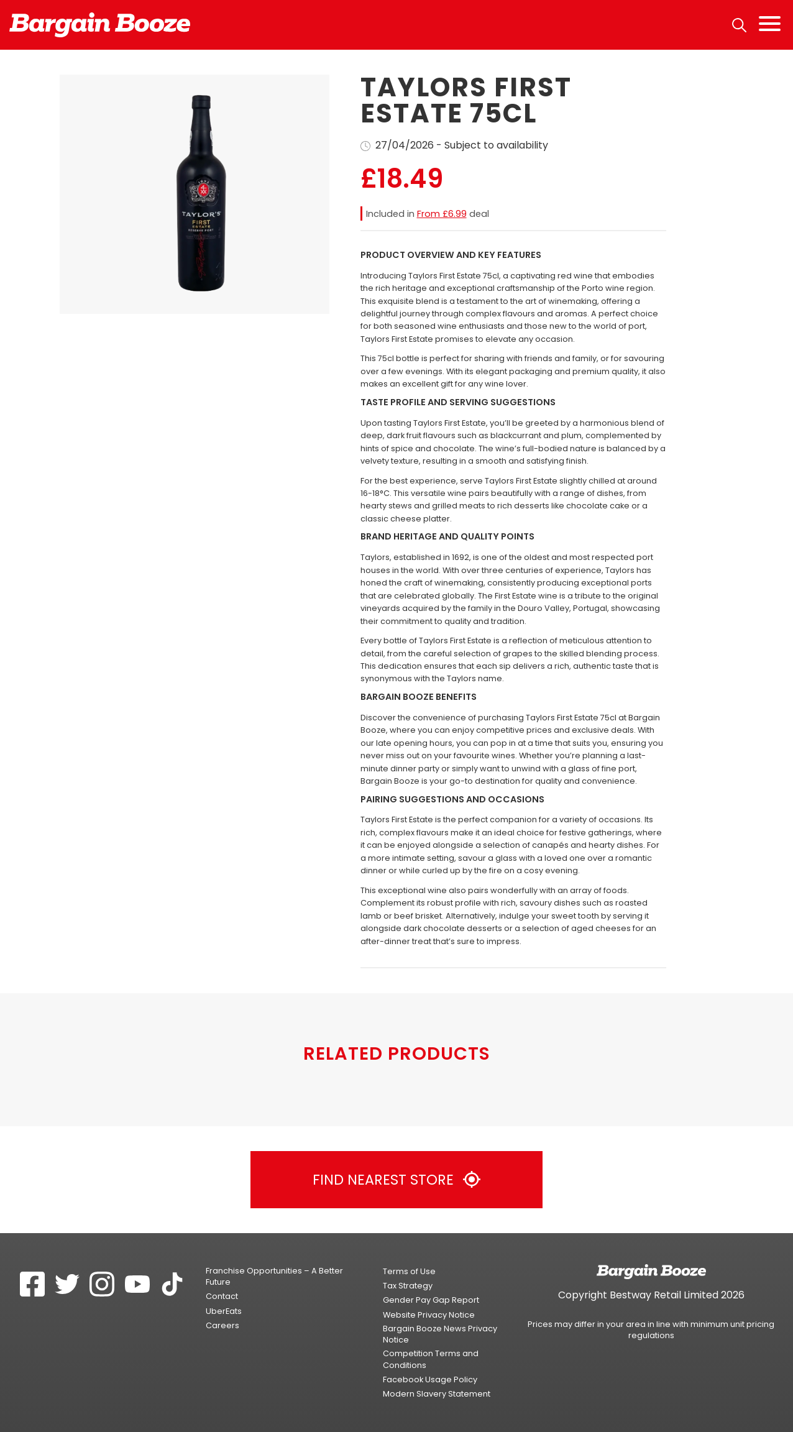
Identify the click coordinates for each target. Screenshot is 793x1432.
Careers (222, 1325)
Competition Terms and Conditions (431, 1359)
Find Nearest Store (396, 1180)
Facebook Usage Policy (430, 1379)
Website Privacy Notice (429, 1315)
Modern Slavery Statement (436, 1393)
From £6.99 (442, 214)
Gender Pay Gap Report (431, 1300)
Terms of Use (409, 1271)
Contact (222, 1296)
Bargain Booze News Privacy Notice (440, 1334)
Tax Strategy (408, 1285)
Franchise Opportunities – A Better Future (274, 1276)
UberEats (224, 1311)
